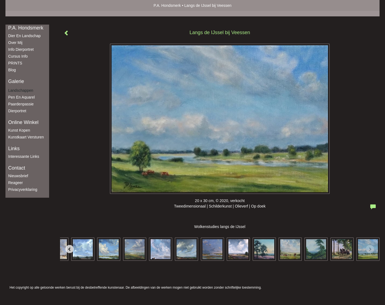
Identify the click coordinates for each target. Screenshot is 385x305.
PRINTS (15, 63)
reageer (15, 182)
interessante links (23, 156)
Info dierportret (21, 49)
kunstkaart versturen (26, 137)
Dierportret (17, 111)
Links (14, 148)
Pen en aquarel (21, 97)
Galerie (16, 81)
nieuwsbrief (18, 176)
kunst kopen (19, 130)
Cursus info (18, 56)
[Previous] (69, 249)
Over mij (15, 42)
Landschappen (20, 90)
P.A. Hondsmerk (167, 5)
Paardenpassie (21, 104)
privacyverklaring (22, 189)
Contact (16, 168)
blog (12, 70)
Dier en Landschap (24, 36)
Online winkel (23, 122)
